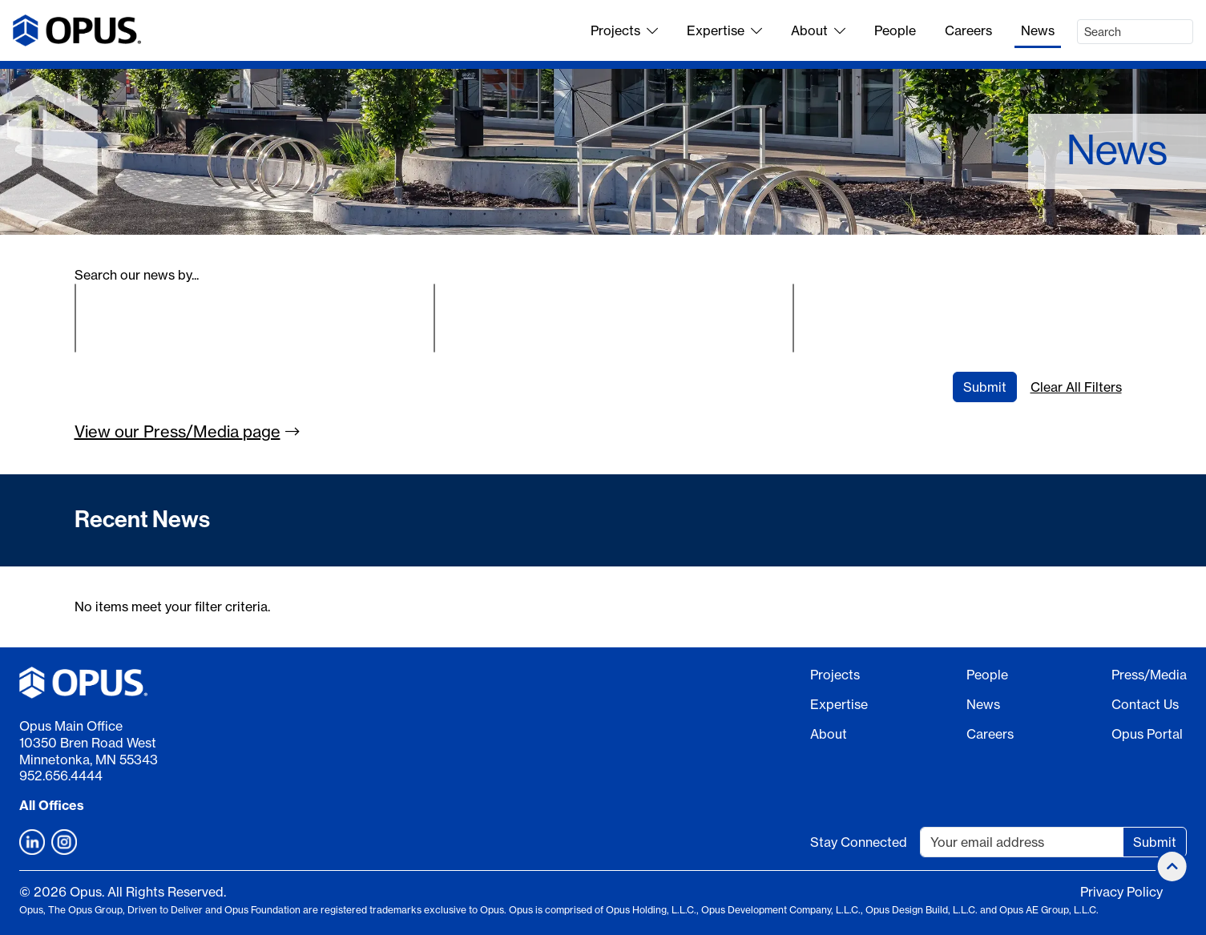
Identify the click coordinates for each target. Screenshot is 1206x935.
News (1038, 30)
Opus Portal (1147, 734)
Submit (984, 387)
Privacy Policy (1121, 892)
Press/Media (1149, 675)
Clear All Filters (1076, 387)
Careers (968, 30)
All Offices (51, 805)
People (895, 30)
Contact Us (1145, 704)
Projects (624, 30)
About (818, 30)
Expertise (724, 30)
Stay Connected (858, 842)
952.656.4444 (61, 776)
